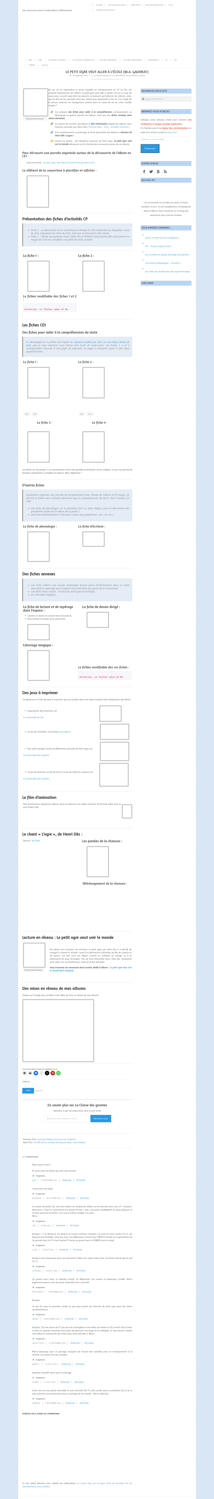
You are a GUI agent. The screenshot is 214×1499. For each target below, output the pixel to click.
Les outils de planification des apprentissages (167, 271)
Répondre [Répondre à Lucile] (77, 1250)
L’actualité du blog (117, 5)
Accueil (99, 5)
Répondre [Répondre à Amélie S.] (80, 1364)
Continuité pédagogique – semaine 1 (163, 263)
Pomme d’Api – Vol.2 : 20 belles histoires (108, 127)
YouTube (35, 840)
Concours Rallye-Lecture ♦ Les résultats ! (56, 1139)
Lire (30, 60)
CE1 (175, 60)
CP (166, 60)
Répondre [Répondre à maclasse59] (86, 1292)
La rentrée (98, 75)
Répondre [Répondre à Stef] (74, 1225)
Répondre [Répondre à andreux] (84, 1403)
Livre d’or (135, 5)
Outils (45, 65)
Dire (40, 60)
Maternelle (153, 60)
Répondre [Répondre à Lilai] (80, 1180)
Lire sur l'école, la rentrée (135, 75)
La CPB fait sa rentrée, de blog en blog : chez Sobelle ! (60, 1142)
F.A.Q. (171, 5)
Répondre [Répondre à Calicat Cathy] (89, 1343)
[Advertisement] (107, 36)
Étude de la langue (57, 60)
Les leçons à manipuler (83, 60)
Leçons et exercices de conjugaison (162, 237)
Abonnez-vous (101, 1118)
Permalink (66, 1180)
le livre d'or (171, 132)
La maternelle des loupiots (36, 755)
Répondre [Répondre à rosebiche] (84, 1198)
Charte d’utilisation (105, 10)
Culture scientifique (132, 60)
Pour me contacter (154, 5)
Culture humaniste (108, 60)
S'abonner (149, 148)
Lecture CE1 (107, 75)
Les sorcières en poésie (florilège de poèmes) (167, 254)
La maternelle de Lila (33, 717)
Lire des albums (118, 75)
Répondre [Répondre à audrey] (79, 1382)
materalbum (64, 731)
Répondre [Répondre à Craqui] (83, 1319)
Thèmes (31, 65)
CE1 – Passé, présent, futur (158, 246)
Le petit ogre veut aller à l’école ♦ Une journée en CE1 (69, 162)
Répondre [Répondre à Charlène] (80, 1271)
